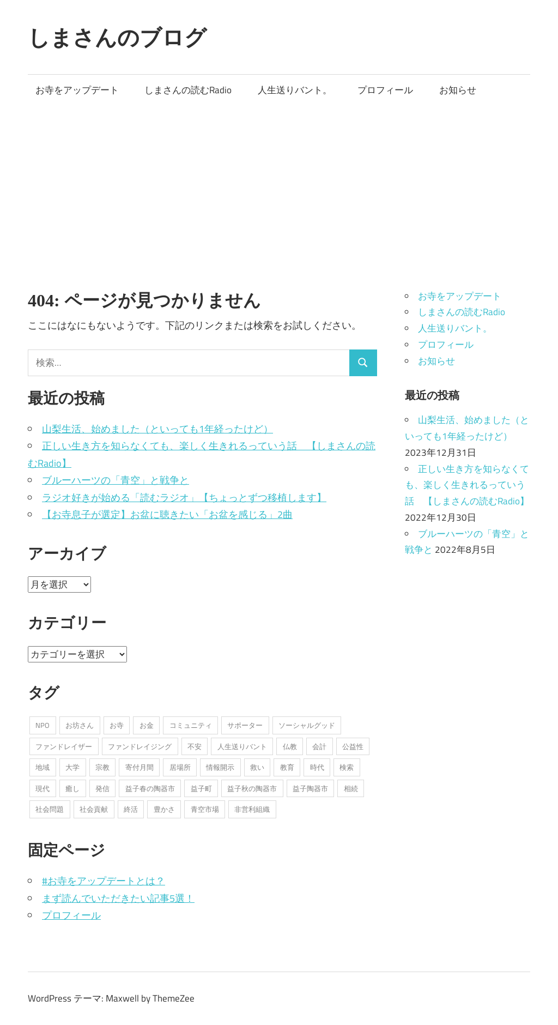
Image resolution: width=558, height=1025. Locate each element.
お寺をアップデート (77, 90)
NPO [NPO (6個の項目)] (42, 725)
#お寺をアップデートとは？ (103, 880)
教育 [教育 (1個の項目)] (287, 767)
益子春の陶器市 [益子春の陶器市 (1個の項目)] (150, 788)
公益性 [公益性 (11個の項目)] (352, 746)
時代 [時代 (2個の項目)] (317, 767)
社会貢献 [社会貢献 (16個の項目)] (94, 809)
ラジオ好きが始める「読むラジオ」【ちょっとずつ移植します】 (184, 497)
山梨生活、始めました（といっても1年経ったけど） (157, 428)
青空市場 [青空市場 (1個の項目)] (205, 809)
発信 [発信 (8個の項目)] (102, 788)
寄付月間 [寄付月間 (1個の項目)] (139, 767)
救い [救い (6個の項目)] (257, 767)
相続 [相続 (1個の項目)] (351, 788)
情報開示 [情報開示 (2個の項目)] (220, 767)
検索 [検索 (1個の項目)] (346, 767)
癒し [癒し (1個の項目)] (72, 788)
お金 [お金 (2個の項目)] (147, 725)
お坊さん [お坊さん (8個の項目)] (79, 725)
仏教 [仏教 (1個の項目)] (290, 746)
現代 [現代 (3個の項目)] (42, 788)
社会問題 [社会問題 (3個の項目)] (49, 809)
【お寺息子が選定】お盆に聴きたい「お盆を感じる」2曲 (167, 514)
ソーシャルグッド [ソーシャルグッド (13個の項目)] (306, 725)
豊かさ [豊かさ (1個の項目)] (164, 809)
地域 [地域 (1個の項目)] (42, 767)
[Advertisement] (279, 188)
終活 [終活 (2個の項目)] (131, 809)
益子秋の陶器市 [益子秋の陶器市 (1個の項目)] (252, 788)
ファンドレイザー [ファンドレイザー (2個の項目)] (63, 746)
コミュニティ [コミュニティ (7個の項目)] (190, 725)
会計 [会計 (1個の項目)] (319, 746)
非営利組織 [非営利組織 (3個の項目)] (252, 809)
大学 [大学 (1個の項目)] (72, 767)
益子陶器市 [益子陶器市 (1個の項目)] (310, 788)
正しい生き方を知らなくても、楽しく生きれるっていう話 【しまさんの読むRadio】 (467, 485)
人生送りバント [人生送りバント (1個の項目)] (242, 746)
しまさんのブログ (117, 37)
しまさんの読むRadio (188, 90)
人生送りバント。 (295, 90)
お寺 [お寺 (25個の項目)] (117, 725)
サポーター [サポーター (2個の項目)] (245, 725)
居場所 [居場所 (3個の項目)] (180, 767)
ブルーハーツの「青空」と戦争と (115, 480)
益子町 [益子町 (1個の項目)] (201, 788)
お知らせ (457, 90)
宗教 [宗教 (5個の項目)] (102, 767)
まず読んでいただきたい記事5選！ (118, 898)
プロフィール (385, 90)
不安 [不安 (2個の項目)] (194, 746)
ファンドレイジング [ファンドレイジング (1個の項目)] (140, 746)
